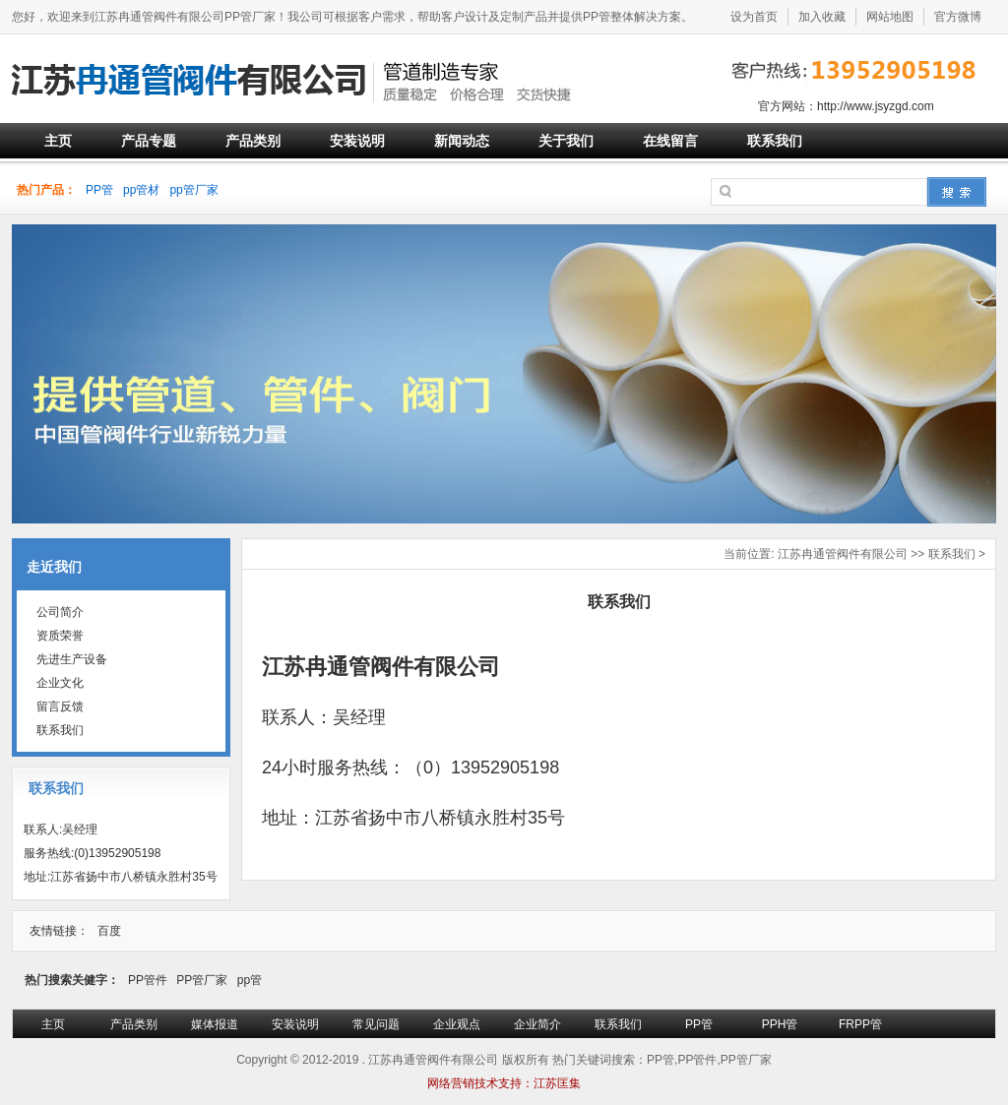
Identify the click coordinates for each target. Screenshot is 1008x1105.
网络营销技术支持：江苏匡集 (504, 1083)
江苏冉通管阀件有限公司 (843, 554)
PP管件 (147, 980)
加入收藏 (822, 17)
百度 (109, 931)
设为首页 (754, 17)
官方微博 (957, 17)
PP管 (99, 190)
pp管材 (141, 190)
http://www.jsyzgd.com (875, 106)
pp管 (249, 980)
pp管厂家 (193, 190)
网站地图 (890, 17)
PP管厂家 (201, 980)
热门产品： (46, 190)
